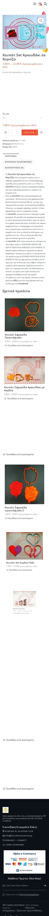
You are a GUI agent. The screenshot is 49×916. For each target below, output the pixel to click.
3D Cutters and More (13, 905)
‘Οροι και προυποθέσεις (29, 911)
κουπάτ (9, 187)
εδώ (15, 280)
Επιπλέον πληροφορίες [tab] (18, 162)
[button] (41, 20)
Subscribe (44, 886)
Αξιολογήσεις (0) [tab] (14, 168)
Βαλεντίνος (18, 144)
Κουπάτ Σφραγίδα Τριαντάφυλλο (19, 330)
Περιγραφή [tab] (11, 156)
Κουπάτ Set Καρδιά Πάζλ (22, 557)
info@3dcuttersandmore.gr (19, 836)
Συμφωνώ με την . (22, 895)
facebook (23, 284)
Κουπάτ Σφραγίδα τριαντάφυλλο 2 (19, 502)
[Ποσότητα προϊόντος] (14, 132)
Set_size (6, 114)
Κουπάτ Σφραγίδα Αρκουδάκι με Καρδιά (24, 385)
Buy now (30, 132)
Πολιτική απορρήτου (29, 895)
